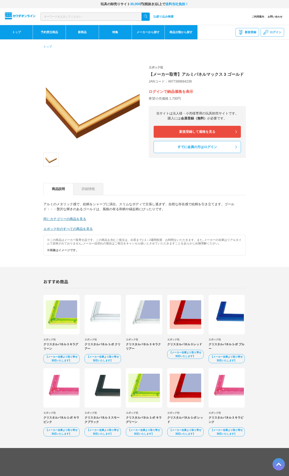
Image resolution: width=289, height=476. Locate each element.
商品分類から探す (181, 32)
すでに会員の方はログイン (197, 147)
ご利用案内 (258, 16)
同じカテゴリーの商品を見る (64, 219)
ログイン (272, 32)
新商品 (82, 32)
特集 (115, 32)
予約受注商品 (49, 32)
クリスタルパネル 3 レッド (184, 344)
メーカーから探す (148, 32)
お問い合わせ (275, 16)
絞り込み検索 (163, 16)
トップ (16, 32)
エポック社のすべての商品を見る (68, 229)
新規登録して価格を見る (197, 131)
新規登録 (247, 32)
